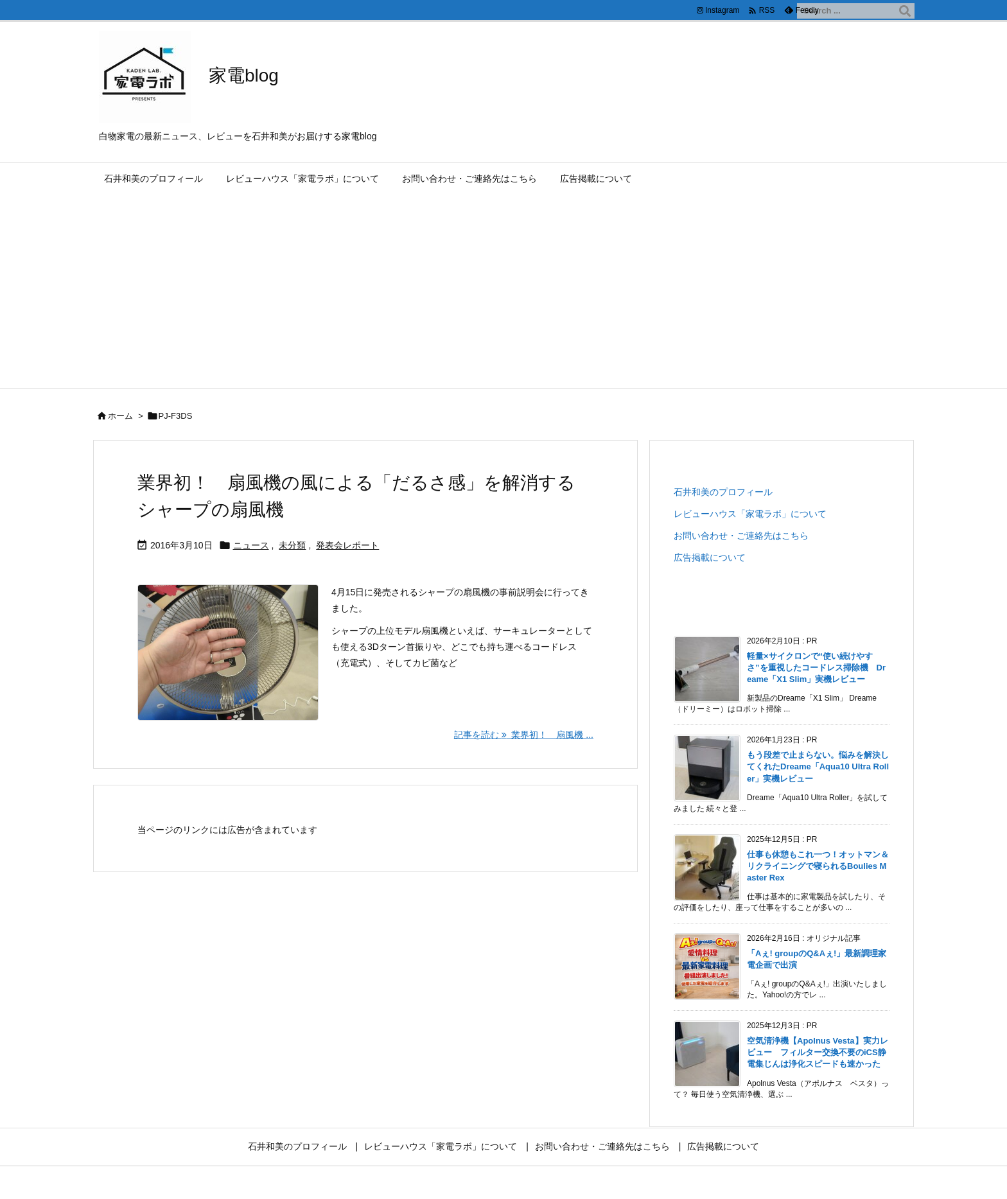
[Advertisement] (503, 291)
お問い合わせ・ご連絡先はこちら (741, 535)
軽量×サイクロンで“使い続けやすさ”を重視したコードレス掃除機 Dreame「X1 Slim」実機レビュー (816, 667)
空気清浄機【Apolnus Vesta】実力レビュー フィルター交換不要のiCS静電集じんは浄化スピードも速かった (817, 1052)
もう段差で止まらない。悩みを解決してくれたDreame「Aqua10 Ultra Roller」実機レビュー (818, 766)
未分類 (292, 545)
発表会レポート (347, 545)
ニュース (251, 545)
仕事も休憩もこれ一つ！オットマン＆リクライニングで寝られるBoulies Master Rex (818, 866)
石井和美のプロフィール (723, 492)
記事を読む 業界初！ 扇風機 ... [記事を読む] (523, 735)
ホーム (120, 416)
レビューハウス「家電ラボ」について (750, 514)
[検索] (905, 11)
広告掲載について (710, 557)
